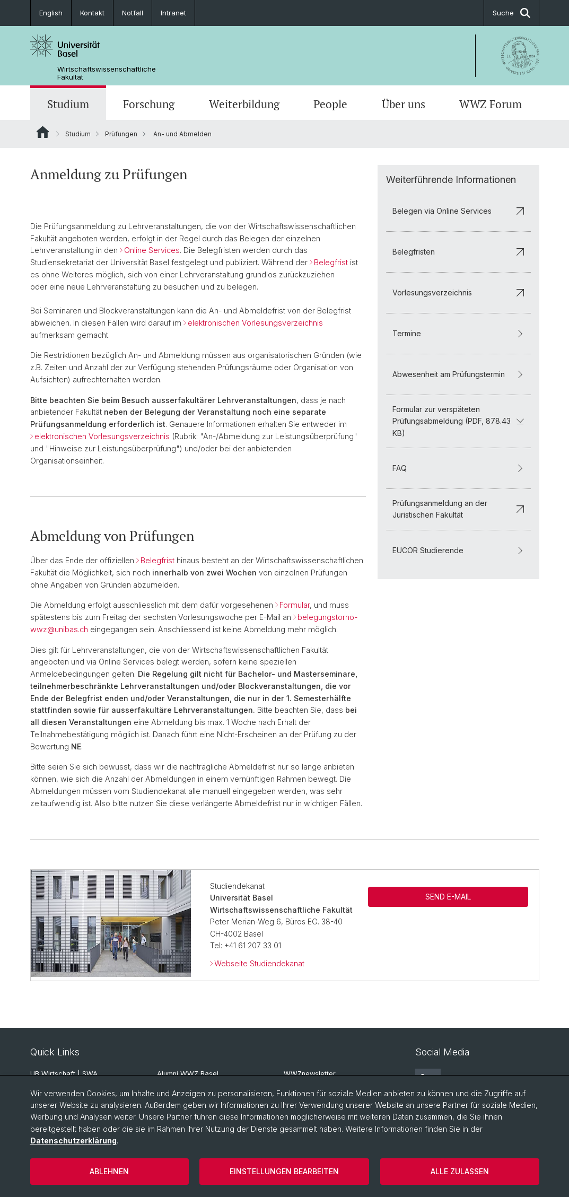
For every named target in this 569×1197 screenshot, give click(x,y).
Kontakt (92, 12)
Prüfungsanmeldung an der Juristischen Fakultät (458, 509)
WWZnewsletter (310, 1074)
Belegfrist (331, 262)
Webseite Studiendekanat (259, 963)
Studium (68, 104)
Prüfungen (121, 134)
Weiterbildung (244, 104)
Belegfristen (458, 251)
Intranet (173, 12)
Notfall (132, 12)
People (330, 104)
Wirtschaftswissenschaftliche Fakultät (106, 73)
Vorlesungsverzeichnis (458, 292)
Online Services (152, 250)
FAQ (458, 468)
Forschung (148, 104)
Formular (294, 604)
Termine (458, 333)
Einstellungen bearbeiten (284, 1171)
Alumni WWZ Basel (187, 1074)
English (51, 12)
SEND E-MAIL (448, 896)
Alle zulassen (460, 1171)
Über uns (403, 104)
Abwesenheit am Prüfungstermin (458, 374)
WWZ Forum (490, 104)
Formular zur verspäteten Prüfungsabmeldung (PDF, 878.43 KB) (458, 421)
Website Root (43, 132)
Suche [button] (511, 13)
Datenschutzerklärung (73, 1140)
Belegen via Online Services (458, 210)
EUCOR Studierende (458, 550)
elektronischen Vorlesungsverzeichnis (255, 322)
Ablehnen (109, 1171)
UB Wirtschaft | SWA (64, 1074)
